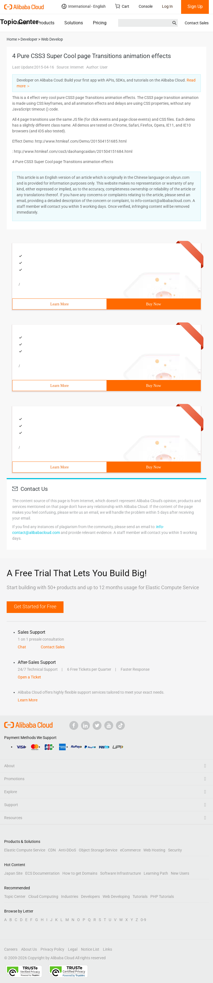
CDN (52, 850)
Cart (122, 6)
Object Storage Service (98, 850)
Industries (69, 896)
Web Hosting (154, 850)
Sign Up (195, 6)
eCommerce (130, 850)
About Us (29, 949)
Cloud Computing (43, 896)
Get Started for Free (35, 606)
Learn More (59, 304)
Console (146, 6)
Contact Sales (197, 23)
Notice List (90, 949)
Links (107, 949)
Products (45, 22)
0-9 (143, 920)
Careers (10, 949)
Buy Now (153, 304)
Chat (22, 647)
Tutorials (140, 896)
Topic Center (15, 896)
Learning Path (156, 873)
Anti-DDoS (67, 850)
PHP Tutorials (162, 896)
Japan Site (13, 873)
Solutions (73, 22)
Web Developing (116, 896)
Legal (72, 949)
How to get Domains (79, 873)
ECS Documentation (42, 873)
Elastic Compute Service (24, 850)
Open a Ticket (29, 677)
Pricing (99, 22)
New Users (180, 873)
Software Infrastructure (120, 873)
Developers (90, 896)
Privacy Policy (52, 949)
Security (175, 850)
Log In (167, 6)
